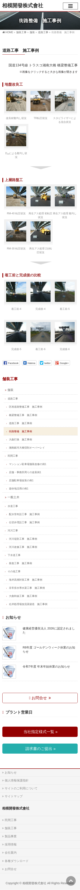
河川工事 (13, 530)
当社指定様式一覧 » (39, 731)
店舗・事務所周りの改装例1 (25, 472)
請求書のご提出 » (39, 748)
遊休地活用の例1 (18, 488)
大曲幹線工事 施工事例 (23, 596)
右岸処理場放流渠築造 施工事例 (28, 604)
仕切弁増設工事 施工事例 (24, 522)
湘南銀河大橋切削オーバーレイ (27, 447)
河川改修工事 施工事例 (23, 547)
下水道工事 (14, 555)
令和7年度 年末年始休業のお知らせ (46, 666)
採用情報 (11, 844)
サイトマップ (14, 796)
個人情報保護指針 (17, 780)
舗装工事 (10, 379)
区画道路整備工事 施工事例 (25, 406)
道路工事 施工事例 (20, 423)
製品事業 (11, 836)
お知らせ (11, 772)
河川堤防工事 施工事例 (23, 538)
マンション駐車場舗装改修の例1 (27, 464)
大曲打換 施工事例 (20, 439)
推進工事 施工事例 (20, 563)
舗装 (10, 390)
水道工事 (13, 506)
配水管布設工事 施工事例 (24, 514)
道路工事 (13, 398)
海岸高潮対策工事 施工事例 (25, 579)
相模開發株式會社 (22, 5)
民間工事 (13, 455)
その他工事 (14, 571)
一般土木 (13, 497)
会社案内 (11, 852)
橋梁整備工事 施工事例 (23, 415)
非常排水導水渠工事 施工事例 (27, 587)
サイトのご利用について (21, 788)
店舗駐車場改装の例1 (21, 480)
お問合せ (38, 698)
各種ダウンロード (17, 861)
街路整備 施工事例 (20, 431)
